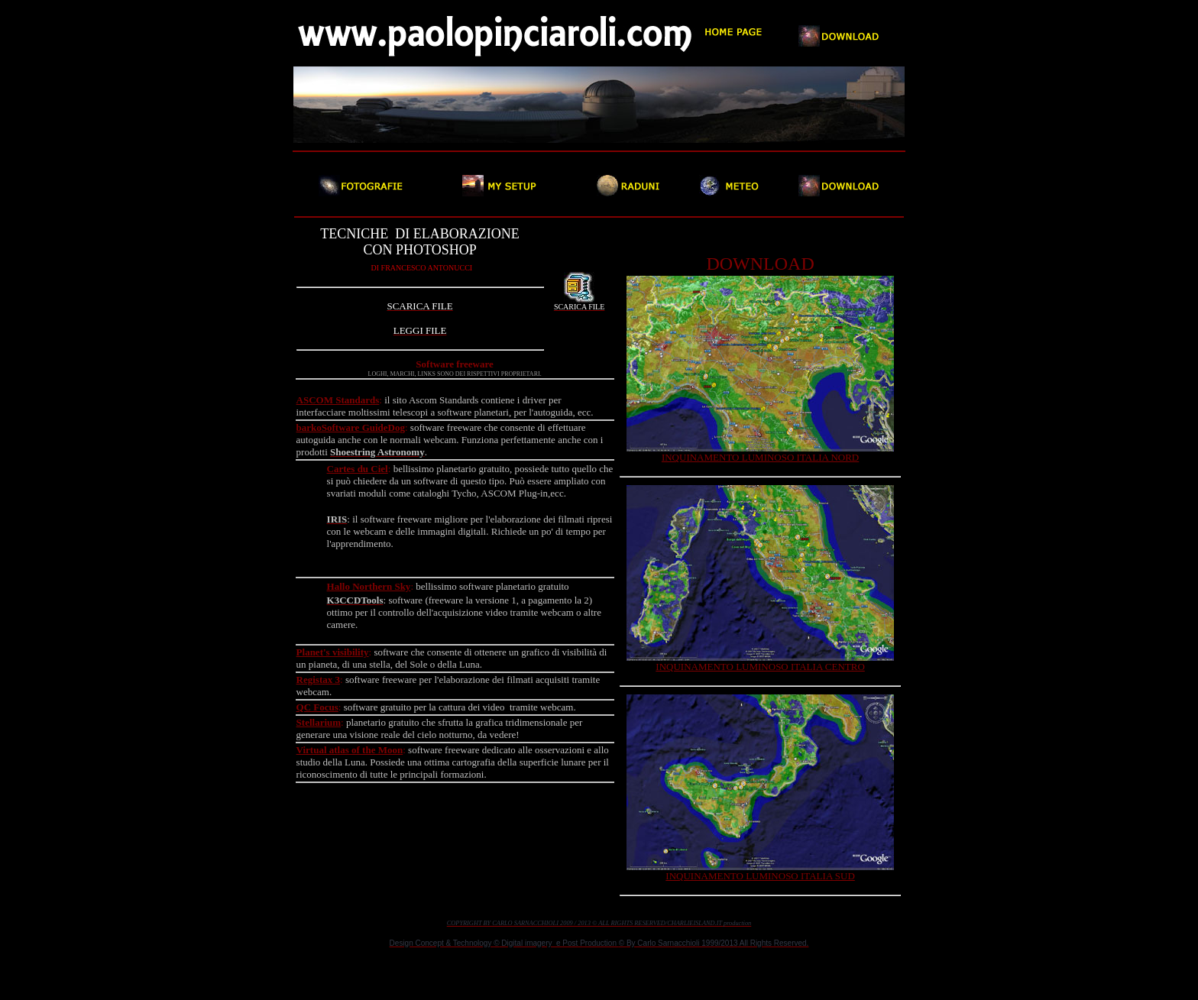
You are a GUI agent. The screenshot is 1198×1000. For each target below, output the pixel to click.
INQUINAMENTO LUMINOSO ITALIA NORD (760, 457)
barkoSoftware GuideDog (350, 427)
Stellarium (319, 722)
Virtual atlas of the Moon (349, 750)
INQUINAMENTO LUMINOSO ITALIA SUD (760, 876)
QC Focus (317, 707)
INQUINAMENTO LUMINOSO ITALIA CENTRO (760, 666)
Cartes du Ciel (357, 468)
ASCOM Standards (338, 400)
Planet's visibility (332, 652)
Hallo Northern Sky (369, 586)
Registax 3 (318, 679)
